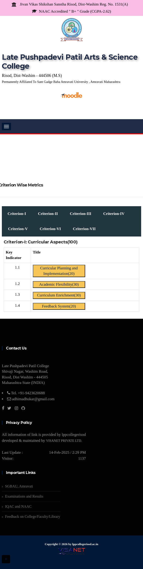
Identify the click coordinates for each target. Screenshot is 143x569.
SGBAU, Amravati (19, 486)
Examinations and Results (24, 496)
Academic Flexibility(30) (59, 284)
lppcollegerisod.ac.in (85, 544)
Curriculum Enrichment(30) (59, 295)
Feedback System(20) (59, 306)
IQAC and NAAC (18, 506)
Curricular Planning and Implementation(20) (59, 271)
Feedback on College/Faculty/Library (32, 516)
